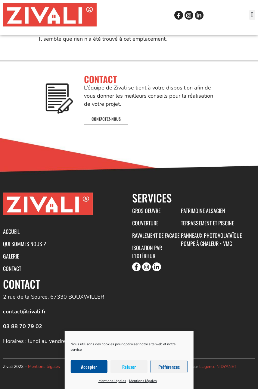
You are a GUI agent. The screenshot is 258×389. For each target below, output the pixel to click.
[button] (252, 15)
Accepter (89, 366)
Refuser (129, 366)
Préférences (169, 366)
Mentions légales (112, 380)
